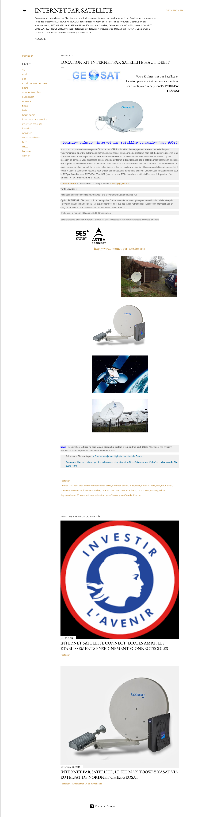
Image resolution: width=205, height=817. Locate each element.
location (27, 128)
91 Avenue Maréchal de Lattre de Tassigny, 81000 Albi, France (109, 495)
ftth (24, 110)
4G (24, 69)
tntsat (25, 146)
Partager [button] (27, 55)
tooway (26, 151)
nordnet (27, 133)
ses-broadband (31, 137)
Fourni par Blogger (102, 806)
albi (24, 78)
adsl (24, 74)
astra (25, 87)
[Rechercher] (174, 10)
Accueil (40, 38)
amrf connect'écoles (34, 83)
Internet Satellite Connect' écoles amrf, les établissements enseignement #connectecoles (114, 646)
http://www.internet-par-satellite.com (119, 249)
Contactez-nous (68, 184)
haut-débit (28, 114)
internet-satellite (32, 124)
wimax (26, 155)
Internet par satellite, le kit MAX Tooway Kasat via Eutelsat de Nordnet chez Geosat (119, 775)
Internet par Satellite (74, 10)
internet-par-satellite (34, 119)
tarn (24, 142)
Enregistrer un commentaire (87, 784)
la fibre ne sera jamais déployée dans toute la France (117, 457)
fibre (25, 105)
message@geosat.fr (119, 184)
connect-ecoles (31, 92)
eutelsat (27, 101)
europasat (28, 96)
